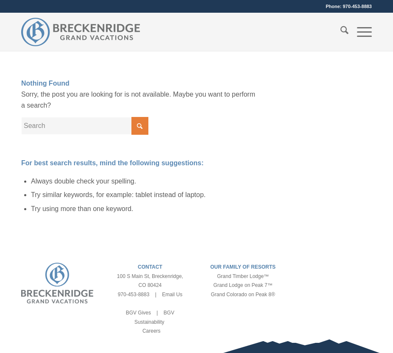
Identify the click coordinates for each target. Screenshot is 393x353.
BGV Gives (138, 313)
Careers (151, 331)
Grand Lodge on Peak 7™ (242, 285)
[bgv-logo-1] (80, 32)
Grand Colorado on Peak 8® (243, 294)
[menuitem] (340, 32)
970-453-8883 (357, 6)
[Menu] (360, 32)
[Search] (340, 32)
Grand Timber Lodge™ (243, 276)
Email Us (172, 294)
